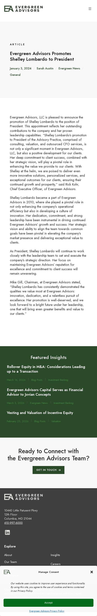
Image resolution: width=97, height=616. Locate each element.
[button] (91, 572)
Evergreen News (69, 68)
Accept (48, 602)
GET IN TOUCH (46, 470)
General (15, 75)
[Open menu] (90, 9)
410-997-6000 (13, 523)
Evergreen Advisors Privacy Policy (46, 611)
